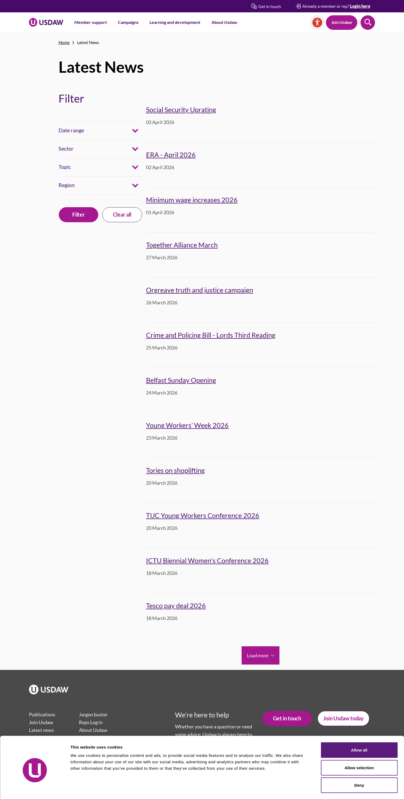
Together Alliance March (182, 245)
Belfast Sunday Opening (181, 380)
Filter (78, 214)
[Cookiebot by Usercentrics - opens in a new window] (34, 789)
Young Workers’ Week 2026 (187, 425)
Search (368, 22)
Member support (90, 22)
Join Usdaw (341, 22)
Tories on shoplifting (175, 470)
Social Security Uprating (181, 109)
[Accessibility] (317, 22)
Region (67, 185)
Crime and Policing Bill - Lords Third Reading (210, 335)
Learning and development (175, 22)
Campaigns (128, 22)
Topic (65, 166)
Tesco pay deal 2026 (176, 605)
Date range (71, 130)
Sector (66, 148)
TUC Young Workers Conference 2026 (202, 515)
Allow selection (359, 746)
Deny (359, 763)
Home (64, 42)
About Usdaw (224, 22)
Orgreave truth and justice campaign (199, 290)
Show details (281, 788)
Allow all (359, 728)
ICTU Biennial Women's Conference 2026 (207, 560)
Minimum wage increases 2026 (192, 200)
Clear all (122, 214)
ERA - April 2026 (171, 155)
